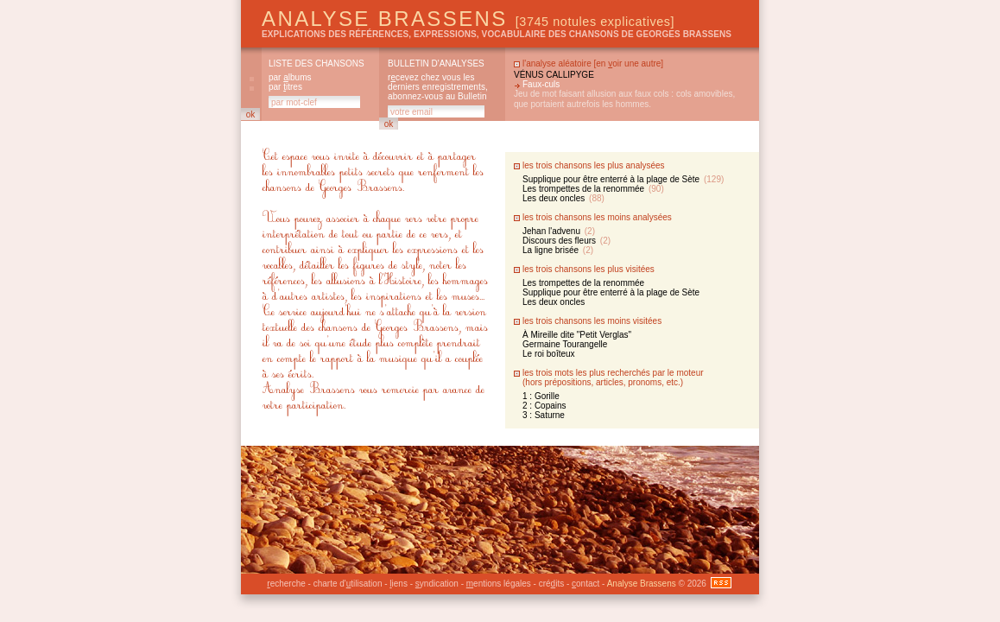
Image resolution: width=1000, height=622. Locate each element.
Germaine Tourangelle (564, 344)
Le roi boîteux (548, 354)
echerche (286, 583)
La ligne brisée (557, 250)
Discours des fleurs (566, 240)
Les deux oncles (563, 198)
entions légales (498, 583)
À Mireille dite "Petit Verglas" (576, 335)
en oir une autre (628, 63)
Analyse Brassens (468, 18)
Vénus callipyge (554, 74)
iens (398, 583)
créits (551, 583)
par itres (285, 87)
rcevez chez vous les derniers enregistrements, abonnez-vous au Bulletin (438, 87)
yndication (437, 583)
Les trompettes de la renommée (593, 189)
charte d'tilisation (348, 583)
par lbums (290, 77)
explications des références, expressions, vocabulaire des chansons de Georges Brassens (496, 34)
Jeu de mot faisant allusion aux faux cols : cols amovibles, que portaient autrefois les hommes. (624, 99)
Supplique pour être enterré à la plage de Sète (623, 179)
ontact (585, 583)
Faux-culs (541, 84)
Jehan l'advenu (558, 231)
